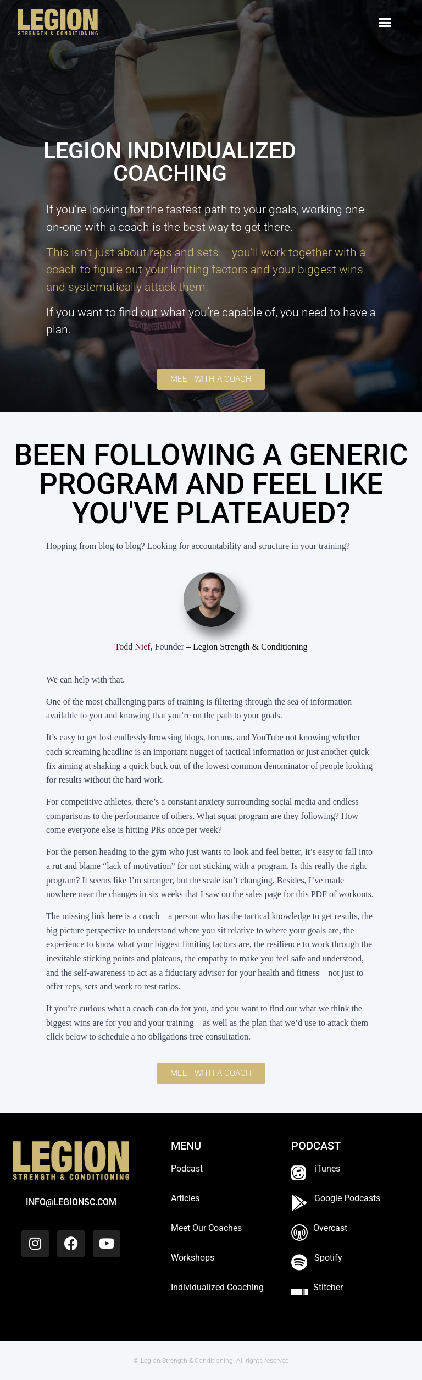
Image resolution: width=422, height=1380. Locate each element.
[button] (385, 22)
